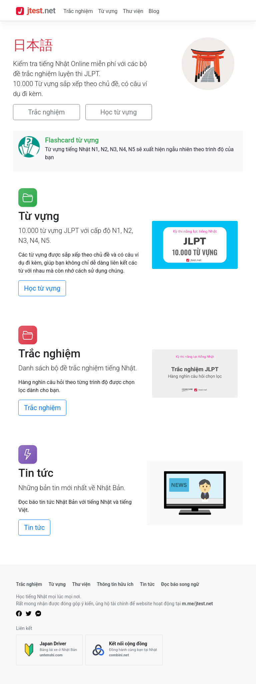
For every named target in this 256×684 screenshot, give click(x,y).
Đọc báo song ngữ (180, 584)
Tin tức (34, 528)
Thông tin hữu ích (115, 584)
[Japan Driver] (49, 650)
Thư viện (133, 11)
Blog (154, 11)
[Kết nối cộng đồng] (124, 650)
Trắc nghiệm (78, 11)
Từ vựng (107, 11)
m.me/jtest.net (197, 603)
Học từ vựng (118, 112)
